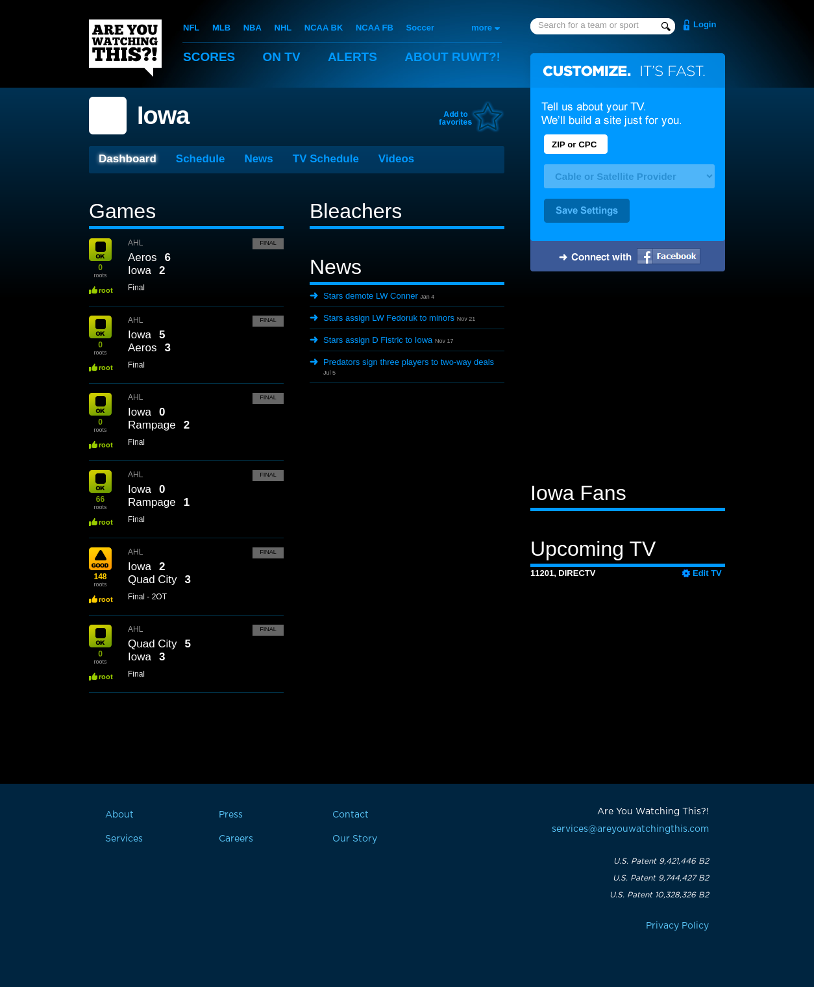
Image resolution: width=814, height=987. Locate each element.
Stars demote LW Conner (370, 296)
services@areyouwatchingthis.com (630, 829)
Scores (209, 57)
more (481, 27)
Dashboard (127, 159)
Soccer (420, 27)
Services (124, 838)
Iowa (163, 115)
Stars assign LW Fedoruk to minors (388, 318)
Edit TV (707, 573)
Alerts (352, 57)
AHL (135, 242)
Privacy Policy (677, 926)
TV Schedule (326, 159)
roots (99, 271)
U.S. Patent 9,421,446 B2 (661, 861)
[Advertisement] (627, 378)
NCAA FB (374, 27)
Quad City (152, 579)
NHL (283, 27)
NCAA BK (323, 27)
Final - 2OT (147, 596)
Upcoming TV (593, 548)
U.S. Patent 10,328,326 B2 (659, 895)
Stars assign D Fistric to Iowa (377, 340)
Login (704, 24)
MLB (221, 27)
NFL (191, 27)
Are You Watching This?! (125, 48)
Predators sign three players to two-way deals (408, 362)
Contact (350, 814)
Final (268, 243)
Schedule (200, 159)
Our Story (354, 838)
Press (231, 814)
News (258, 159)
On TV (282, 57)
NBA (252, 27)
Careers (236, 838)
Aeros (142, 257)
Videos (396, 159)
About (452, 57)
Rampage (152, 425)
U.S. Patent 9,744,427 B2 (661, 878)
